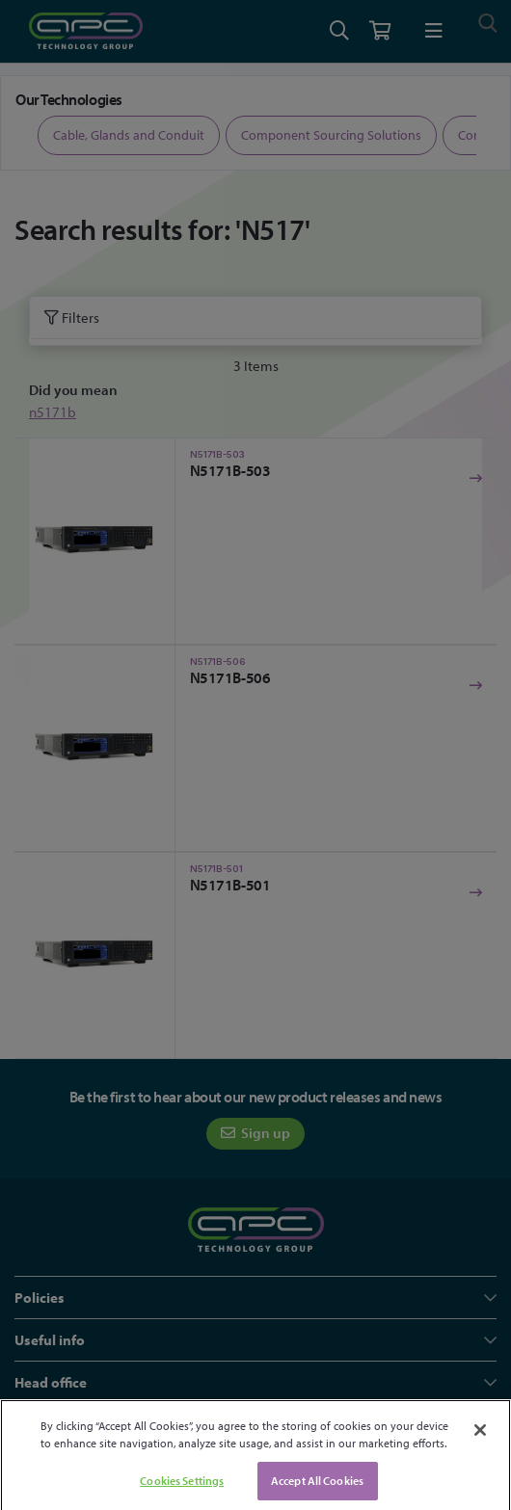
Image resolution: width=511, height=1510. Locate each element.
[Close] (480, 1442)
